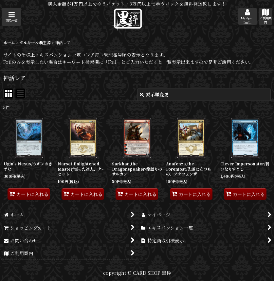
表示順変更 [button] (154, 94)
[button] (11, 17)
